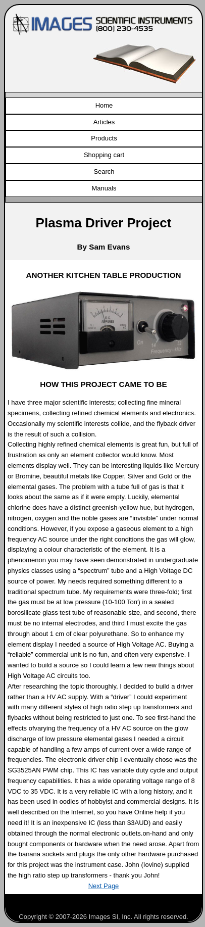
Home (104, 105)
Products (104, 138)
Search (103, 171)
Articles (104, 122)
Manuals (103, 188)
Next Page (103, 886)
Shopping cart (104, 155)
